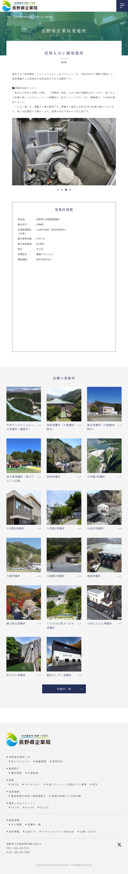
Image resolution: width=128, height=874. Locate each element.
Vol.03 (44, 807)
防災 (95, 784)
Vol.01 (15, 807)
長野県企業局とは (19, 757)
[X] (119, 845)
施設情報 (14, 820)
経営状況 (57, 761)
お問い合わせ (88, 831)
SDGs (15, 784)
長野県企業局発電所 (22, 17)
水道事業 (33, 773)
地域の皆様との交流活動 (66, 796)
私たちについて (20, 761)
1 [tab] (58, 190)
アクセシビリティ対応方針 (58, 831)
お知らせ (30, 831)
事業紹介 (14, 768)
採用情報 (14, 831)
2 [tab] (62, 190)
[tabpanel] (62, 151)
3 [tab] (66, 190)
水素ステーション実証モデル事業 (67, 784)
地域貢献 (14, 791)
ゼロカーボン (33, 784)
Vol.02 (30, 807)
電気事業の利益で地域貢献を (28, 796)
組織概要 (41, 761)
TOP (8, 17)
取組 (11, 780)
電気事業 (16, 773)
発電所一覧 (64, 689)
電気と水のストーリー (22, 803)
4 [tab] (70, 190)
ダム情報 (16, 824)
